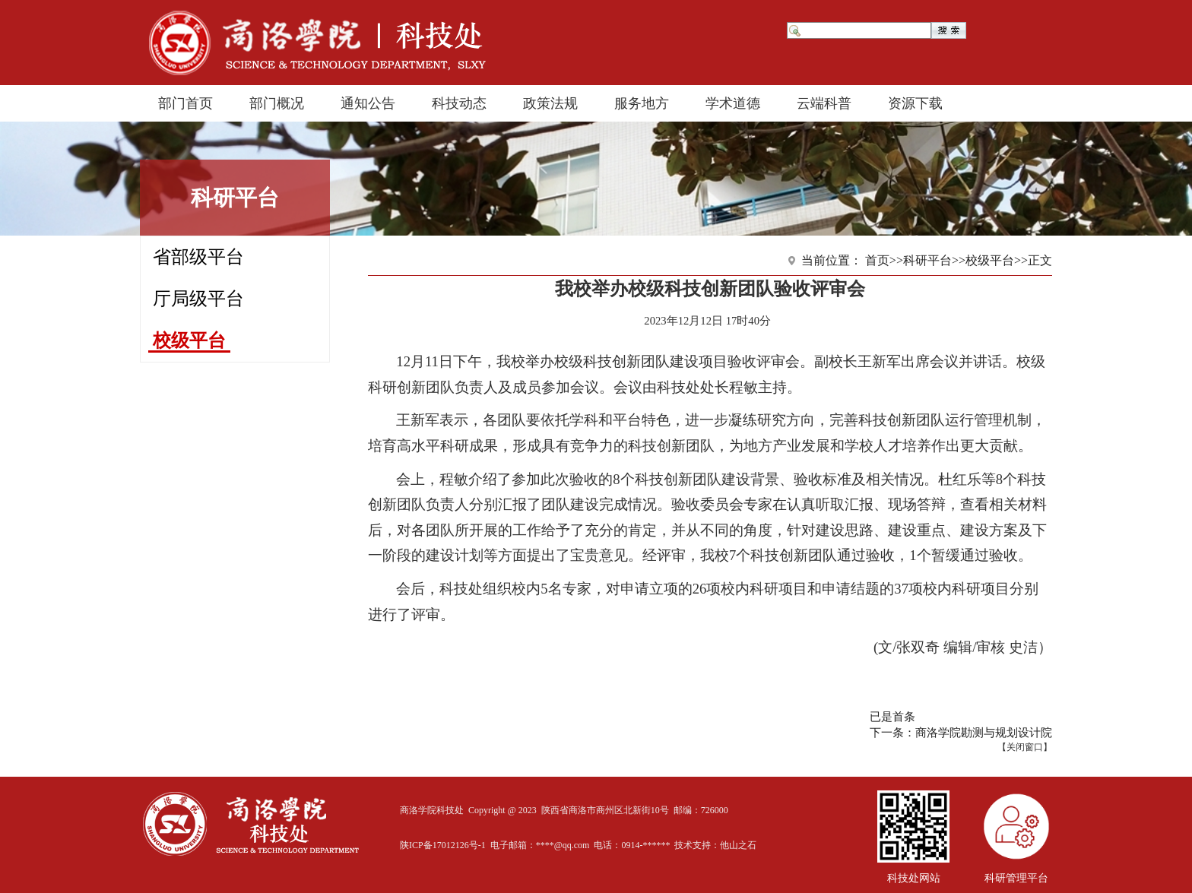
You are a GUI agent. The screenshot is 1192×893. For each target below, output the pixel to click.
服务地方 (641, 103)
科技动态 (459, 103)
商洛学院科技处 (432, 810)
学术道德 (732, 103)
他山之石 (738, 845)
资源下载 (915, 103)
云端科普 (824, 103)
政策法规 (550, 103)
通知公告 (368, 103)
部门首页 (185, 103)
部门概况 (276, 103)
